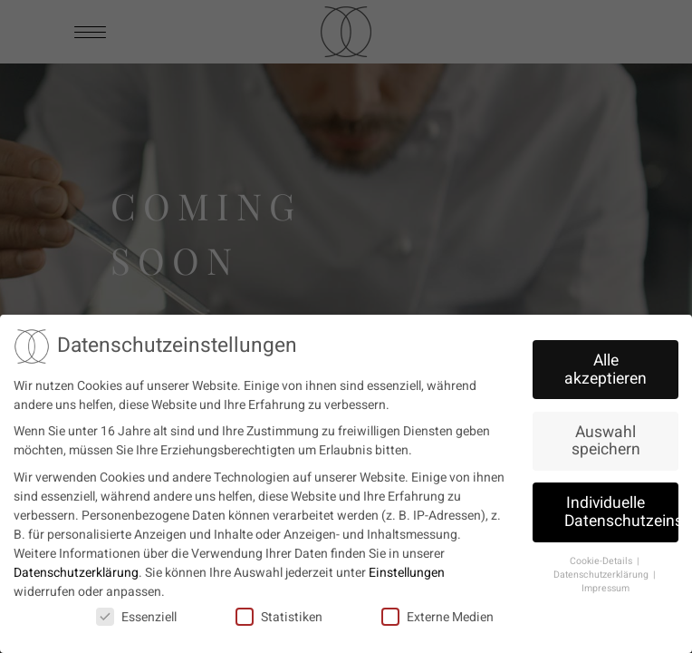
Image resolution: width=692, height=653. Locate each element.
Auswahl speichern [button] (606, 436)
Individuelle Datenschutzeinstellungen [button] (621, 507)
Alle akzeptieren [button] (605, 365)
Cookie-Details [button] (602, 556)
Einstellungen (407, 568)
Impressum (605, 583)
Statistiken (278, 612)
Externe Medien (437, 612)
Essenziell (136, 612)
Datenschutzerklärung (76, 568)
